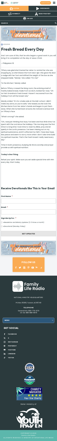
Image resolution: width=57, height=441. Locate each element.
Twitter (20, 267)
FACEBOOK (12, 334)
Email (4, 207)
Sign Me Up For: (8, 218)
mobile (54, 3)
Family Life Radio (20, 3)
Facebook (16, 267)
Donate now (45, 2)
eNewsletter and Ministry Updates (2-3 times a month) (23, 222)
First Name (7, 196)
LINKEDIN (37, 267)
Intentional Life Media (44, 438)
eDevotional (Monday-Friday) (14, 226)
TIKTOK (11, 358)
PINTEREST (28, 267)
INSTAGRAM (24, 267)
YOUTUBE (33, 267)
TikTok (41, 267)
